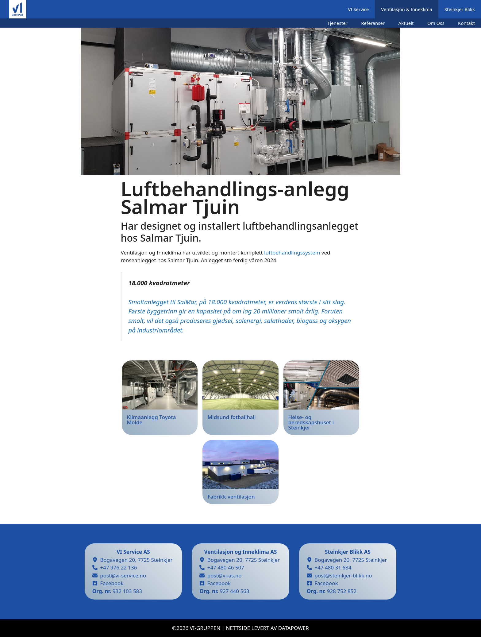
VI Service (358, 9)
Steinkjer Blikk (459, 9)
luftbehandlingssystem (292, 252)
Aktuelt (406, 23)
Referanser (373, 23)
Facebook (111, 583)
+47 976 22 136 (118, 567)
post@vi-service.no (123, 575)
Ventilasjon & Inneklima (406, 9)
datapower (293, 627)
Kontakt (466, 23)
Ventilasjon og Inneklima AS (240, 551)
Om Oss (435, 23)
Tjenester (337, 23)
